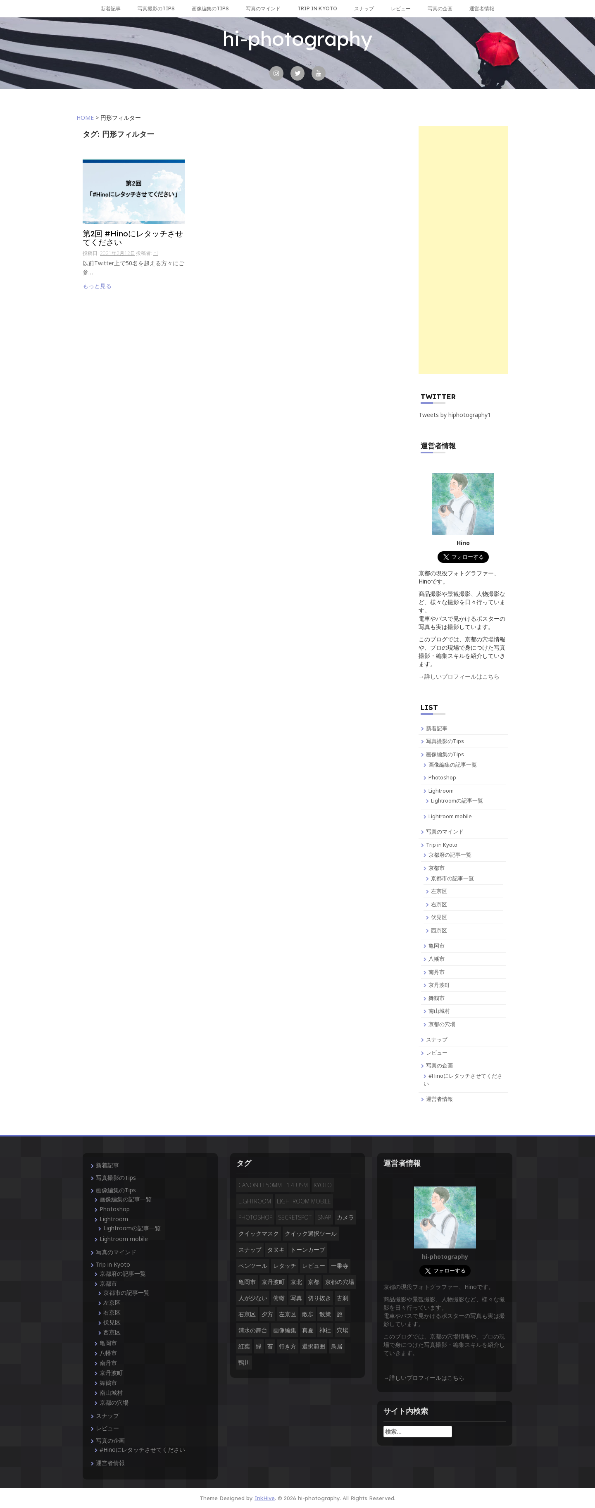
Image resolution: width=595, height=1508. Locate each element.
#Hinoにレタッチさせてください (142, 1449)
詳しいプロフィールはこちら (462, 676)
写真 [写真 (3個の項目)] (296, 1298)
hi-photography (297, 38)
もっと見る (97, 286)
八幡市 (436, 958)
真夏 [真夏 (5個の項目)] (308, 1330)
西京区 (439, 930)
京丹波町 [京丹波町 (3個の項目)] (273, 1282)
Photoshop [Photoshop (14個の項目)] (255, 1217)
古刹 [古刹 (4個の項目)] (342, 1298)
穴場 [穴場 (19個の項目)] (342, 1330)
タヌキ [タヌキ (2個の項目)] (276, 1249)
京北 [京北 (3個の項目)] (296, 1282)
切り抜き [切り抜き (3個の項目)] (319, 1298)
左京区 (439, 891)
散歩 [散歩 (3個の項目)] (308, 1314)
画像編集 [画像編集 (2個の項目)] (284, 1330)
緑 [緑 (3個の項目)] (259, 1346)
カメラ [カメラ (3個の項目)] (345, 1217)
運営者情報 (481, 8)
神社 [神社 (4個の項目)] (325, 1330)
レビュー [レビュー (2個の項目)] (313, 1266)
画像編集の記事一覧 (452, 764)
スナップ (364, 8)
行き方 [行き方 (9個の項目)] (287, 1346)
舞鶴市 (436, 998)
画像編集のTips (210, 8)
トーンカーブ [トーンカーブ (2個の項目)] (307, 1249)
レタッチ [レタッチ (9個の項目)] (284, 1266)
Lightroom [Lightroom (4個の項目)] (254, 1201)
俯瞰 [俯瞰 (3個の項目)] (279, 1298)
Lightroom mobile (450, 816)
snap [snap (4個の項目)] (324, 1217)
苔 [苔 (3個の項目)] (270, 1346)
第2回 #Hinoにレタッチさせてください (133, 238)
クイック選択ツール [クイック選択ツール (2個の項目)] (311, 1233)
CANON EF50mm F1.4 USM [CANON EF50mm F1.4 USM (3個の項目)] (273, 1185)
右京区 (439, 904)
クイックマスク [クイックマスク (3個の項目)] (258, 1233)
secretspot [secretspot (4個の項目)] (295, 1217)
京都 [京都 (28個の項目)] (313, 1282)
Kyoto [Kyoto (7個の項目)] (323, 1185)
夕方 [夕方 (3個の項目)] (267, 1314)
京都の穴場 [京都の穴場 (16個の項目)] (339, 1282)
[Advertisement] (464, 250)
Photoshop (442, 777)
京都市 (436, 868)
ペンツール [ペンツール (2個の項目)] (252, 1266)
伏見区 (439, 917)
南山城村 (439, 1011)
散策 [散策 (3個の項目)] (325, 1314)
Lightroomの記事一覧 (457, 800)
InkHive (265, 1498)
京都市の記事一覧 (452, 878)
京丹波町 (439, 985)
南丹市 (436, 972)
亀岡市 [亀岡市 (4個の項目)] (247, 1282)
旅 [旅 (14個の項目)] (340, 1314)
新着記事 (111, 8)
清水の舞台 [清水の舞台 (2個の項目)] (252, 1330)
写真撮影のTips (156, 8)
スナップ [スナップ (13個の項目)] (250, 1249)
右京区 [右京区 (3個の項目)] (247, 1314)
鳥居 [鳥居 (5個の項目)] (337, 1346)
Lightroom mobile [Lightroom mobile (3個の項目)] (304, 1201)
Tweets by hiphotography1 (455, 415)
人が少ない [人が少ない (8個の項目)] (252, 1298)
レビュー (401, 8)
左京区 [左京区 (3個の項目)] (287, 1314)
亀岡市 (436, 945)
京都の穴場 (441, 1024)
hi (155, 253)
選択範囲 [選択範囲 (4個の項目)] (313, 1346)
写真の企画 (440, 8)
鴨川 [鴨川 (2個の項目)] (244, 1362)
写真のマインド (263, 8)
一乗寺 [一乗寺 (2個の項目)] (339, 1266)
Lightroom (441, 790)
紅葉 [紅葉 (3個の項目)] (244, 1346)
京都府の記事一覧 (449, 854)
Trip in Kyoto (317, 8)
